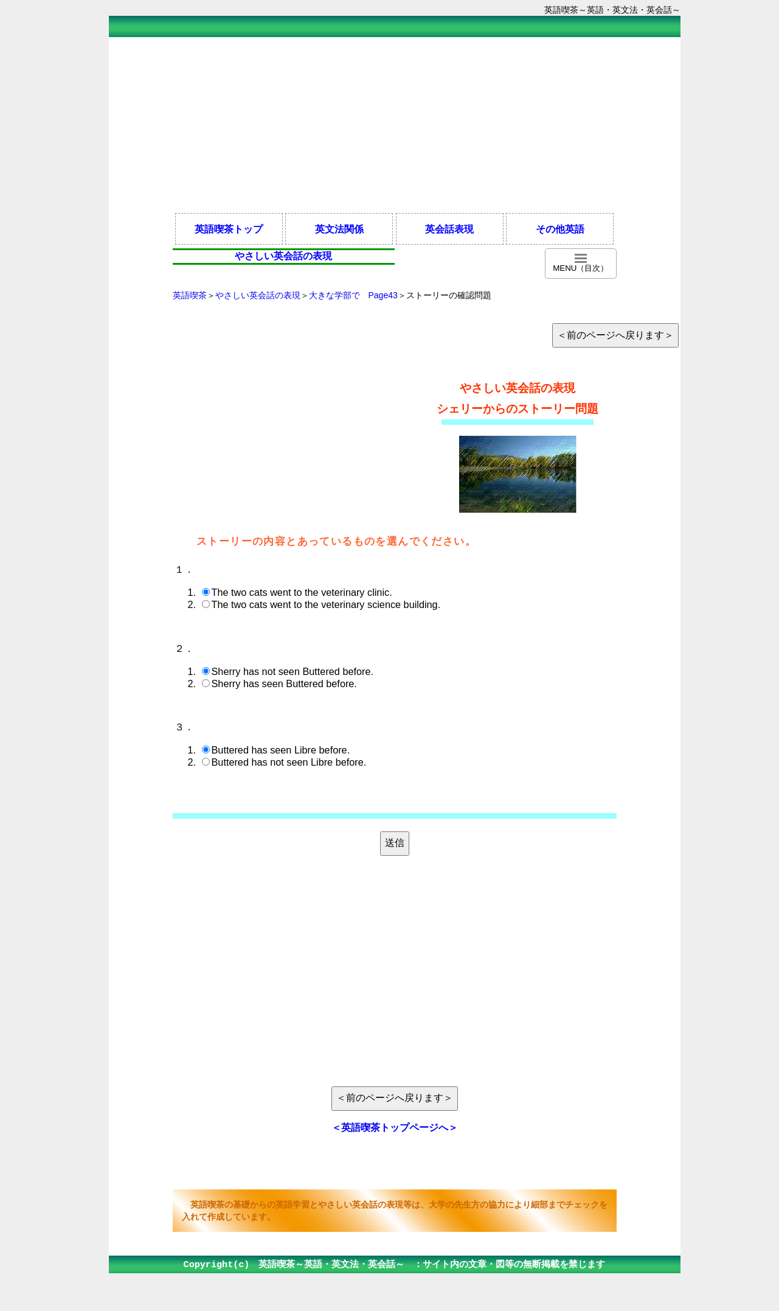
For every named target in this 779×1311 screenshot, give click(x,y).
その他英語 (560, 228)
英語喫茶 (190, 295)
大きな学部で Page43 (353, 295)
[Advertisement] (394, 124)
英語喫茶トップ (229, 228)
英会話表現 (449, 228)
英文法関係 (339, 228)
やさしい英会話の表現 (257, 295)
